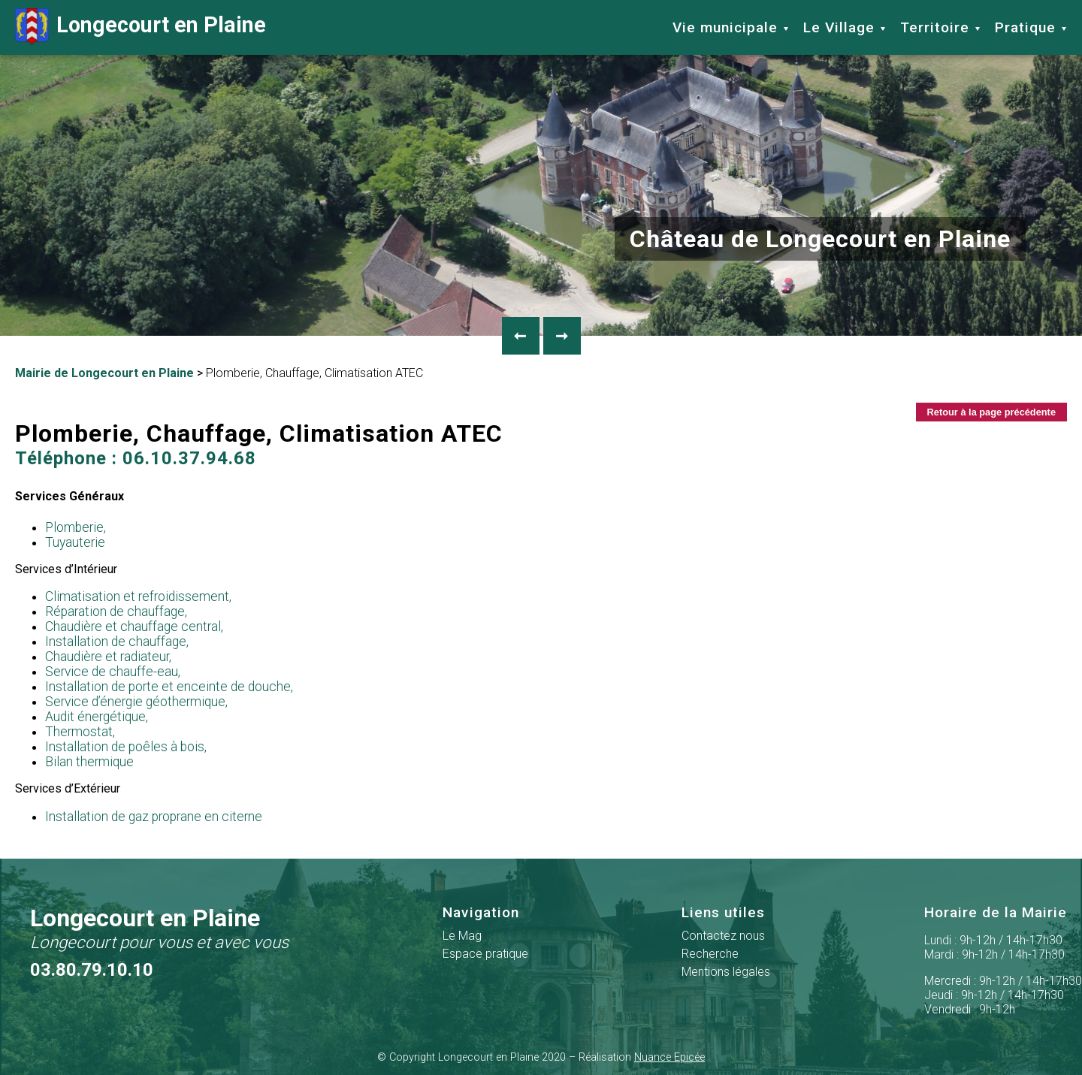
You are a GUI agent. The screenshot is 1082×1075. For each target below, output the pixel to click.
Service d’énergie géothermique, (136, 701)
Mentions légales (726, 972)
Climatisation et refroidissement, (138, 596)
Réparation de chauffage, (116, 611)
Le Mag (462, 936)
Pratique (1025, 27)
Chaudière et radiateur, (108, 656)
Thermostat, (80, 731)
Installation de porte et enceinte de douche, (169, 686)
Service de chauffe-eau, (112, 671)
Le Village (839, 27)
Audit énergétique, (96, 716)
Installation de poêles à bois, (126, 746)
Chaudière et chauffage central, (134, 626)
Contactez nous (723, 936)
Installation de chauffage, (117, 641)
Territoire (934, 27)
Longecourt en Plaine (140, 27)
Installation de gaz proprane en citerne (153, 816)
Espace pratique (485, 954)
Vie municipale (725, 27)
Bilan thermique (89, 761)
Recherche (710, 954)
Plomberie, (75, 527)
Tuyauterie (75, 542)
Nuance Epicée (669, 1057)
